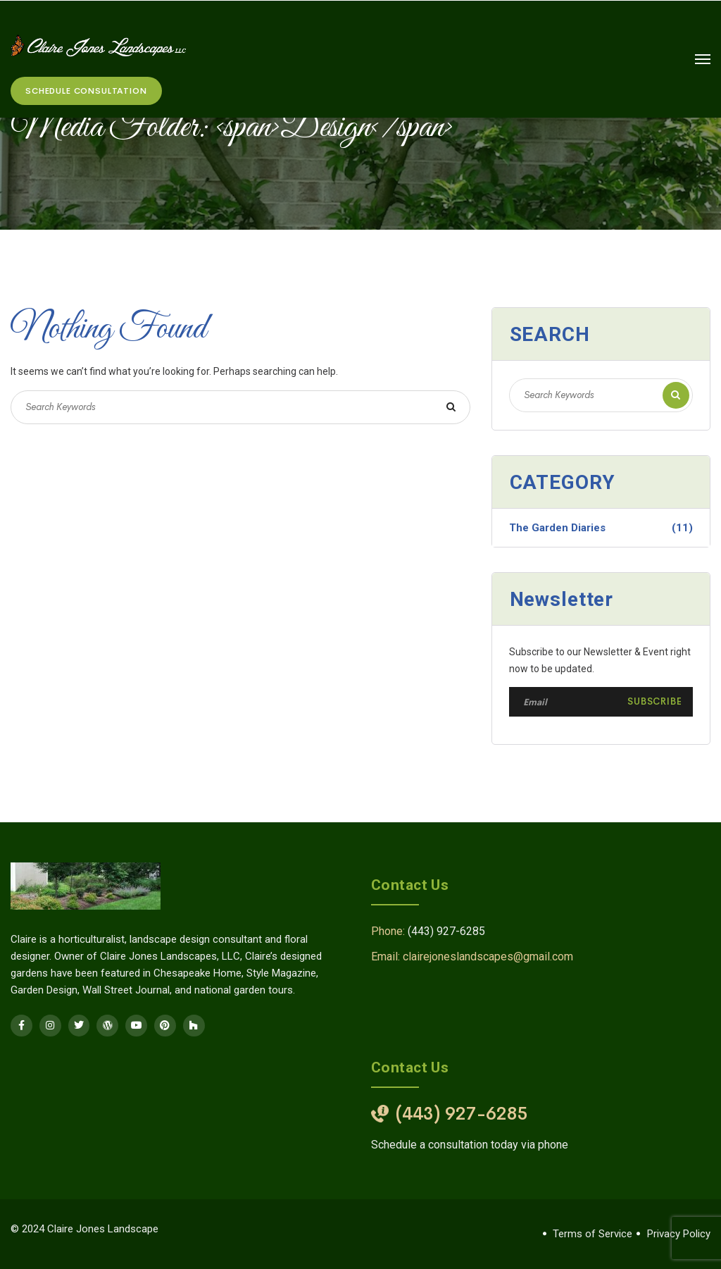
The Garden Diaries (601, 527)
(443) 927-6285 (446, 931)
